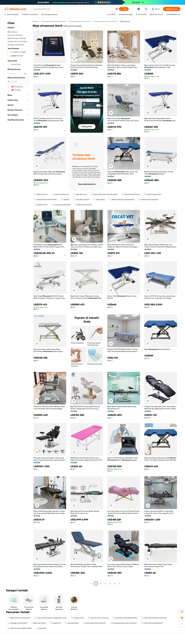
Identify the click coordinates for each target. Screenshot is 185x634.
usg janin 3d (55, 623)
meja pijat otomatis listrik (17, 623)
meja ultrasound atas (152, 194)
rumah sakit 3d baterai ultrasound (153, 618)
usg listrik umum (40, 205)
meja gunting (99, 199)
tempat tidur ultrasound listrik (45, 199)
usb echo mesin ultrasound (98, 618)
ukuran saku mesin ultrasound (94, 623)
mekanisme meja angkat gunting (125, 618)
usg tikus (65, 199)
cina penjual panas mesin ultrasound (123, 623)
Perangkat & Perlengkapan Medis (53, 21)
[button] (182, 624)
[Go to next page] (119, 583)
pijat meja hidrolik (39, 623)
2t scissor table (77, 618)
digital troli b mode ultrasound (19, 618)
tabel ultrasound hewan (131, 194)
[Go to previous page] (91, 583)
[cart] (146, 9)
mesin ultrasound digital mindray (20, 628)
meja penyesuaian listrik (61, 205)
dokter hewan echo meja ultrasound (104, 194)
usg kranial (41, 628)
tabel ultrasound (40, 194)
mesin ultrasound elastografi (151, 623)
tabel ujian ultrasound (83, 205)
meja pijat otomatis (81, 199)
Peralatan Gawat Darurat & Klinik (105, 21)
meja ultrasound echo (60, 194)
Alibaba (35, 21)
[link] (182, 611)
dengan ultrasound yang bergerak (121, 199)
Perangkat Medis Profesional (79, 21)
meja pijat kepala (72, 623)
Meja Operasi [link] (125, 21)
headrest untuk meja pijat (148, 199)
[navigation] (18, 303)
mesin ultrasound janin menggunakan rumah (51, 618)
